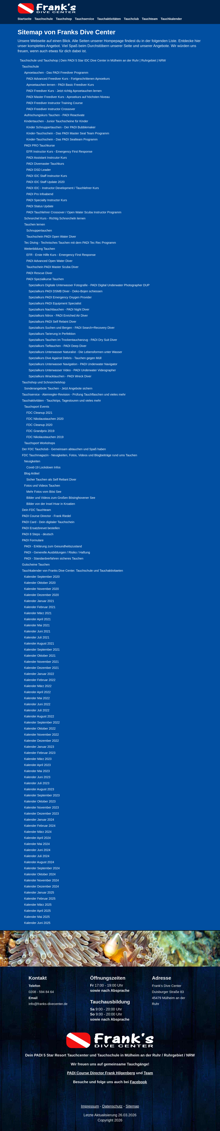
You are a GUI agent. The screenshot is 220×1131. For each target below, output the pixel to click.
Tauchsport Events (36, 406)
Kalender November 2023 (41, 807)
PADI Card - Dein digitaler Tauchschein (48, 522)
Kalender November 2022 (41, 734)
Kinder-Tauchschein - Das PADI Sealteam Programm (62, 139)
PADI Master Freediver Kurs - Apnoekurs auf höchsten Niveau (68, 97)
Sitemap (132, 1106)
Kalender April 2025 (37, 910)
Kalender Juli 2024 (36, 856)
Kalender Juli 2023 (36, 783)
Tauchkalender (171, 18)
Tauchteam (150, 18)
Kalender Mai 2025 (37, 916)
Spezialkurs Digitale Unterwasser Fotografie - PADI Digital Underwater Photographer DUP (89, 285)
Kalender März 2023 (37, 759)
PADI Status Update (39, 206)
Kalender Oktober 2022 (40, 728)
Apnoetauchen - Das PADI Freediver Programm (56, 72)
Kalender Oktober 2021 (40, 655)
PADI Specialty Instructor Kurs (46, 200)
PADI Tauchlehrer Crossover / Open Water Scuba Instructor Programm (73, 212)
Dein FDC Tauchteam (36, 510)
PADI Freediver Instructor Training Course (54, 103)
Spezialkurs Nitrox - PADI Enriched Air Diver (58, 315)
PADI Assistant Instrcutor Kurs (46, 157)
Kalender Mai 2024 (37, 844)
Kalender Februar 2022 (39, 680)
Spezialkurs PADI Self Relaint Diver (52, 321)
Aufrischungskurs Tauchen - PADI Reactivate (54, 115)
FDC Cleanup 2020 (39, 424)
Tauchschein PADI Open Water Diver (51, 236)
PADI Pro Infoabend (39, 194)
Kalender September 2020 (42, 576)
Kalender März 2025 (37, 904)
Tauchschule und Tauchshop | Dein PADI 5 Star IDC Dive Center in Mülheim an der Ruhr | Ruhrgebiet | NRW (93, 60)
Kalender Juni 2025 (37, 923)
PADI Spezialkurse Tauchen (45, 279)
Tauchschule (43, 18)
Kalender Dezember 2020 (41, 595)
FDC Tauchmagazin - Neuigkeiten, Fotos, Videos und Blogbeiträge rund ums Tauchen (79, 455)
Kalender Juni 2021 (37, 631)
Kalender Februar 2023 (39, 752)
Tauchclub (131, 18)
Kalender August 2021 (39, 643)
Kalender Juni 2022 (37, 704)
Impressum (90, 1106)
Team (148, 1073)
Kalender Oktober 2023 (40, 801)
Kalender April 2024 (37, 837)
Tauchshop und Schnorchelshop (43, 382)
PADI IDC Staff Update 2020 (45, 182)
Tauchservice (84, 18)
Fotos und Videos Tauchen (42, 485)
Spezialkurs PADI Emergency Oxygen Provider (60, 297)
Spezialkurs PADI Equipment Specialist (55, 303)
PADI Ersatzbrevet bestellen (41, 528)
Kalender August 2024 (39, 862)
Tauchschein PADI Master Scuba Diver (52, 267)
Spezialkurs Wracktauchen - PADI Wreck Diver (60, 376)
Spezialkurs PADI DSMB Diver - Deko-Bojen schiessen (65, 291)
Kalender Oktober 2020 (40, 582)
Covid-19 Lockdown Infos (43, 467)
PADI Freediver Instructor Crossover (50, 109)
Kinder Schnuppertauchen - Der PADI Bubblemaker (61, 127)
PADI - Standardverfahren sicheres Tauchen (53, 558)
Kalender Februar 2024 (39, 825)
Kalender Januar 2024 (39, 819)
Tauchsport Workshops (39, 443)
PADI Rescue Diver (39, 273)
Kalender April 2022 (37, 692)
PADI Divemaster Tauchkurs (45, 163)
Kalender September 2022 (42, 722)
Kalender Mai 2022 (37, 698)
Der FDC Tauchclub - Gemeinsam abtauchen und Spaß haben (64, 449)
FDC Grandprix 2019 (40, 431)
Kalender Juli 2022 (36, 710)
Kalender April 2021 (37, 619)
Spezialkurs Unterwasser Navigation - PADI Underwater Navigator (73, 364)
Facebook (138, 1082)
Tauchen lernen (34, 224)
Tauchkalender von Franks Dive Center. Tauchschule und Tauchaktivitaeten (72, 570)
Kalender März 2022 (37, 686)
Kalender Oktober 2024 (40, 874)
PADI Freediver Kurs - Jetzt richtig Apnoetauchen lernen (64, 90)
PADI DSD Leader (38, 169)
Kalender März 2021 (37, 613)
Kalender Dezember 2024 (41, 886)
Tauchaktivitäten (109, 18)
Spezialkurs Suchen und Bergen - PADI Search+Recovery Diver (71, 327)
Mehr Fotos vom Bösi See (43, 491)
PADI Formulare (33, 540)
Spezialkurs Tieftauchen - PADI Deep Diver (57, 346)
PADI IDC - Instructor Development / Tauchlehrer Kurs (62, 188)
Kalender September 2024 (42, 868)
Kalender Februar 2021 (39, 607)
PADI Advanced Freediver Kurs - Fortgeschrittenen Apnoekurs (68, 78)
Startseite (24, 18)
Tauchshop (64, 18)
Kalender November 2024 (41, 880)
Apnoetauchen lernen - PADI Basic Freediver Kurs (60, 84)
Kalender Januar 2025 (39, 892)
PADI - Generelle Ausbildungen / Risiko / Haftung (57, 552)
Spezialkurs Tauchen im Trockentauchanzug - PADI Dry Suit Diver (73, 339)
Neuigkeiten (32, 461)
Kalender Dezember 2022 (41, 740)
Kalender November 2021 (41, 661)
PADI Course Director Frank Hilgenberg (101, 1073)
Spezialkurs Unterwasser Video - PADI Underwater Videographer (72, 370)
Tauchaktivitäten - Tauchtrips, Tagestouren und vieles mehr (61, 400)
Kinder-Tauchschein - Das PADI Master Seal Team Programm (67, 133)
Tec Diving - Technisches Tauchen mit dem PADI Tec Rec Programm (70, 242)
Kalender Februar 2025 (39, 898)
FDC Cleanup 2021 (39, 412)
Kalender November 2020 (41, 588)
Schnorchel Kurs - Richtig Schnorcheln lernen (54, 218)
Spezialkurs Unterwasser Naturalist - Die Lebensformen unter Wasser (75, 352)
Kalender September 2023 (42, 795)
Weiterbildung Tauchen (39, 248)
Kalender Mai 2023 (37, 771)
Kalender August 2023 (39, 789)
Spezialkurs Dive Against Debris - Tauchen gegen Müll (65, 358)
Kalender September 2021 (42, 649)
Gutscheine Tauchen (36, 564)
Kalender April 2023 (37, 765)
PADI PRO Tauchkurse (39, 145)
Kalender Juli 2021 (36, 637)
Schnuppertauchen (39, 230)
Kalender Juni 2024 (37, 850)
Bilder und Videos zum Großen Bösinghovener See (60, 497)
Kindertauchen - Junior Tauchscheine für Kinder (56, 121)
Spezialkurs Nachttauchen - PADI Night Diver (59, 309)
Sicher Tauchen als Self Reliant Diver (51, 479)
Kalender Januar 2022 (39, 674)
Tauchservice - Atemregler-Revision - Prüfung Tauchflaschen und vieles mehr (74, 394)
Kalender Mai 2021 (37, 625)
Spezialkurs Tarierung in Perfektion (52, 333)
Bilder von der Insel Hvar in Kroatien (50, 503)
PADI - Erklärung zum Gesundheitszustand (53, 546)
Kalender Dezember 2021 (41, 667)
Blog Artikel (31, 473)
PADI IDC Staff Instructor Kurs (46, 175)
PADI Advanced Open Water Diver (49, 261)
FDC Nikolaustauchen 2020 (45, 418)
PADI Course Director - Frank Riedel (46, 516)
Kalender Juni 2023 (37, 777)
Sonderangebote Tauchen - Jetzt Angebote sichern (58, 388)
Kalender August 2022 (39, 716)
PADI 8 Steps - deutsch (37, 534)
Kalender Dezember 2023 (41, 813)
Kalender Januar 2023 (39, 746)
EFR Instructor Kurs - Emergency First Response (59, 151)
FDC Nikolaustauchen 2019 (45, 437)
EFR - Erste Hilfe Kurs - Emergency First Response (61, 254)
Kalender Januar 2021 (39, 601)
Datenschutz (112, 1106)
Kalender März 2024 (37, 831)
